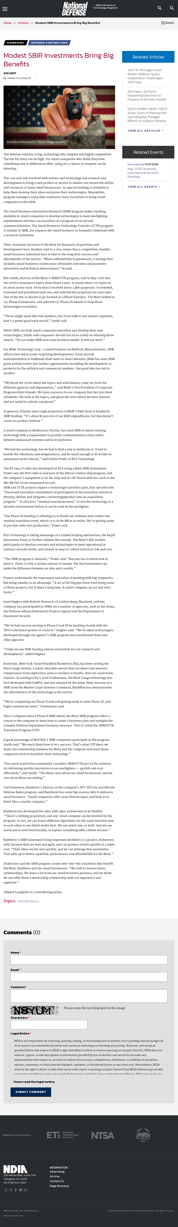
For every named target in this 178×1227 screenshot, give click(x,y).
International (136, 164)
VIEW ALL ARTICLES (144, 130)
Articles (23, 22)
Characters (20, 1017)
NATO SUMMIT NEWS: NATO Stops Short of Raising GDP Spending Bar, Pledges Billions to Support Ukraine (147, 114)
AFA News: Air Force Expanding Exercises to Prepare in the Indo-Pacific (147, 95)
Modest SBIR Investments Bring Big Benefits (67, 22)
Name (16, 952)
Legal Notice (21, 1033)
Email (167, 22)
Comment (19, 987)
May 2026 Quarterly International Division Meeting (143, 172)
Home (7, 22)
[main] (89, 572)
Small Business (28, 901)
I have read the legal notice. (34, 1081)
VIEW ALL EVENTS (143, 186)
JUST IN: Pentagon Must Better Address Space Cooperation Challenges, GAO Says (145, 75)
